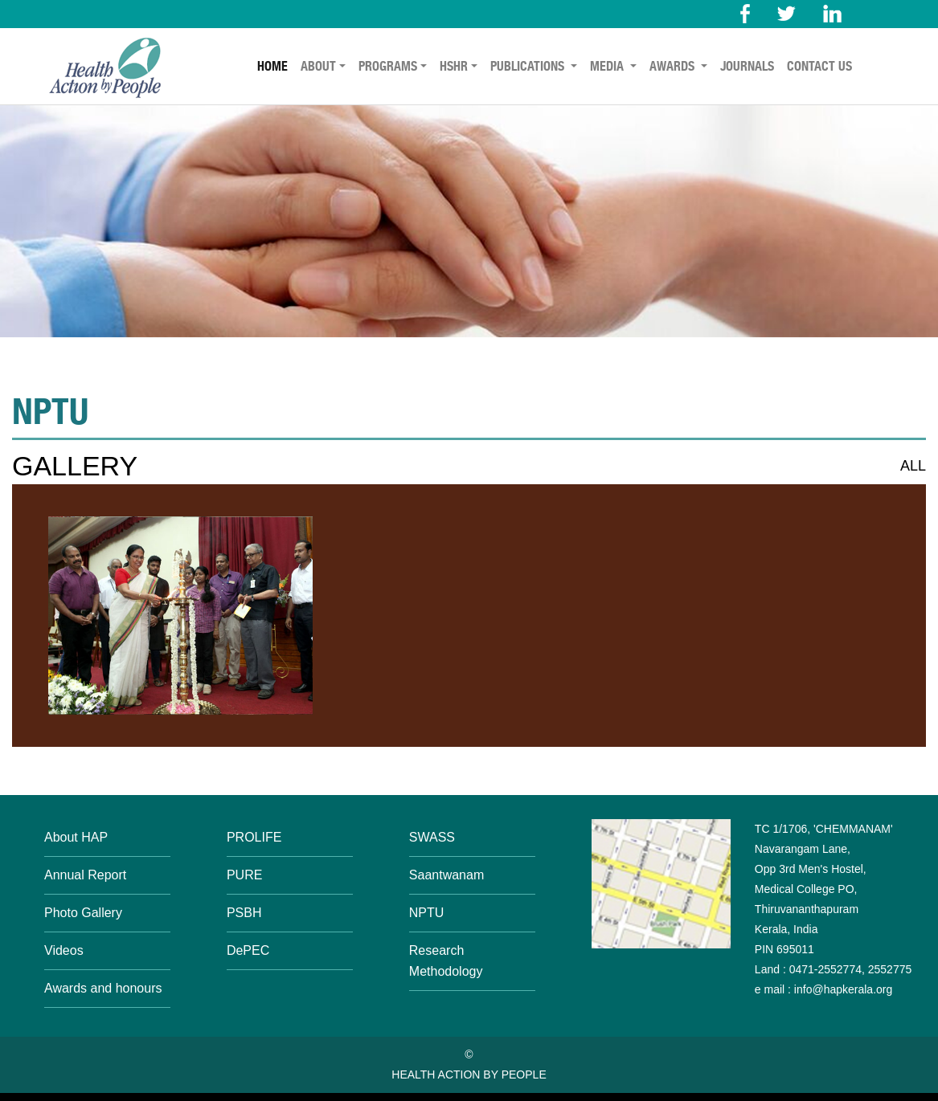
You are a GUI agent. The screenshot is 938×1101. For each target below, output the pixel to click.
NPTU (426, 913)
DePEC (248, 950)
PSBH (244, 913)
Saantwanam (446, 875)
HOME (272, 66)
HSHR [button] (454, 66)
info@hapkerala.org (841, 989)
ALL (913, 466)
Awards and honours (103, 988)
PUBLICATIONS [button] (528, 66)
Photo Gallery (83, 913)
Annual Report (85, 875)
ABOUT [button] (318, 66)
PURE (244, 875)
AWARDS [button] (673, 66)
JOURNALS (747, 66)
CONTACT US (819, 66)
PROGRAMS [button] (387, 66)
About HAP (76, 837)
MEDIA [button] (608, 66)
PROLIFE (254, 837)
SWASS (432, 837)
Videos (64, 950)
